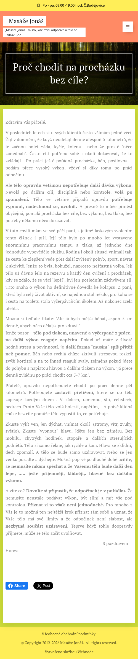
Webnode (86, 651)
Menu (126, 26)
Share (16, 586)
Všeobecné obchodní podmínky (69, 633)
